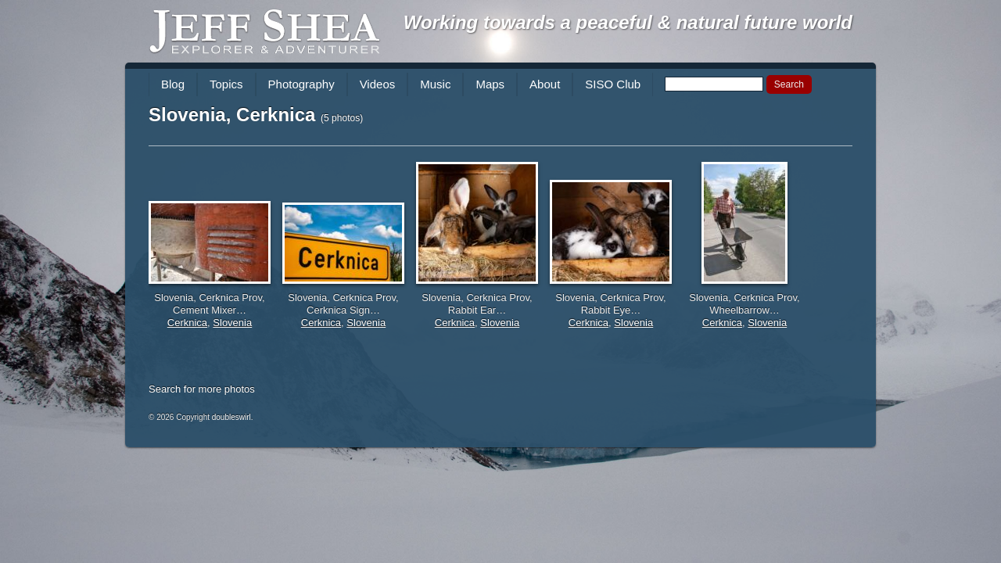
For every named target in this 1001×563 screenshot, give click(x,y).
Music (435, 84)
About (544, 84)
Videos (378, 84)
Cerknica (187, 322)
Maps (489, 84)
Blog (173, 84)
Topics (226, 84)
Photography (301, 84)
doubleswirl (231, 417)
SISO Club (612, 84)
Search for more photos (202, 389)
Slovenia (232, 322)
